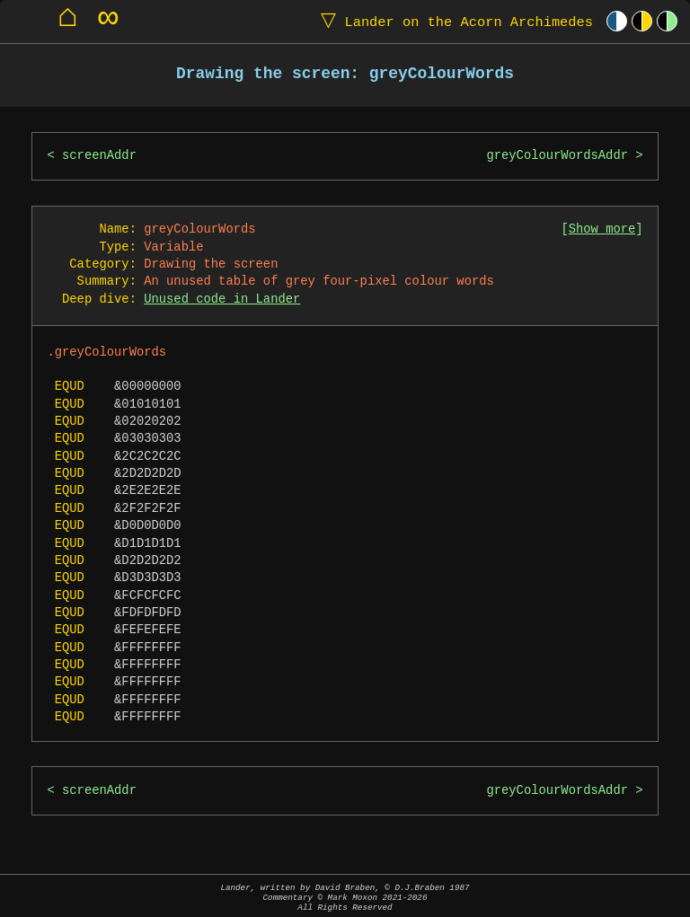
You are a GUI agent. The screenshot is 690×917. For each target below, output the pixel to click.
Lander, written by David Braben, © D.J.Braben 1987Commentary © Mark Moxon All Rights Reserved (344, 897)
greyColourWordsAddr (556, 155)
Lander (453, 21)
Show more (602, 229)
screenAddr (99, 155)
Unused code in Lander (222, 299)
